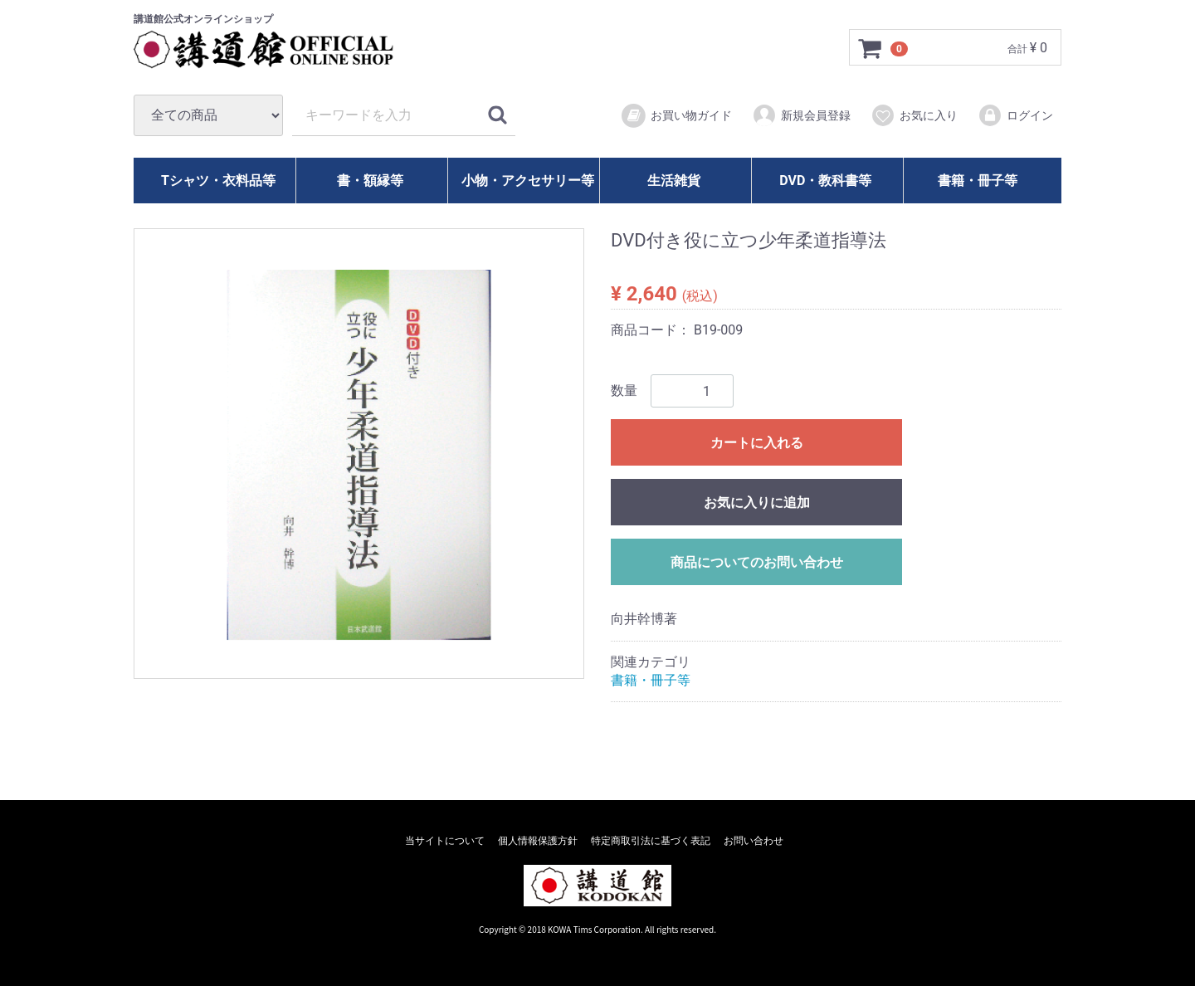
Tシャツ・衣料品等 (218, 180)
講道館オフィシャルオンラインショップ (279, 50)
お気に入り (914, 115)
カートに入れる (756, 443)
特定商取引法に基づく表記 (650, 841)
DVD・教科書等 (825, 180)
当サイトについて (445, 841)
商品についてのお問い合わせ (757, 562)
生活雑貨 (673, 180)
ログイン (1015, 115)
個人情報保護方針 (538, 841)
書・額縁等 (370, 180)
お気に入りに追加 (757, 502)
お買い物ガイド (676, 116)
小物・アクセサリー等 (527, 180)
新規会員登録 (801, 115)
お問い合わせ (753, 841)
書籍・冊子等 (977, 180)
